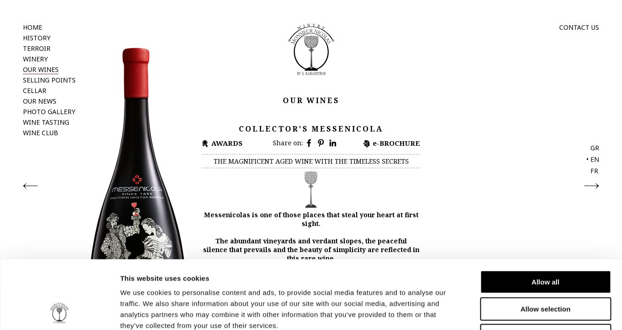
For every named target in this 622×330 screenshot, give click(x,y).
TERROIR (36, 48)
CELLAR (34, 90)
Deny (545, 271)
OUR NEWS (39, 101)
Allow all (546, 218)
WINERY (35, 59)
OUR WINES (41, 69)
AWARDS (226, 143)
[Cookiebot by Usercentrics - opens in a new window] (59, 312)
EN (594, 159)
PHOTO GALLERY (49, 111)
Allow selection (545, 245)
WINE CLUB (40, 132)
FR (594, 170)
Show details (481, 312)
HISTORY (36, 37)
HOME (32, 27)
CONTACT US (579, 27)
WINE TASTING (46, 122)
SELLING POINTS (49, 80)
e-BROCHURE (396, 143)
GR (594, 147)
